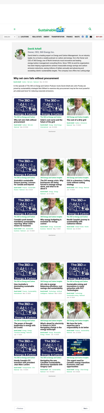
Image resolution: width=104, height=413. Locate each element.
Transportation (57, 37)
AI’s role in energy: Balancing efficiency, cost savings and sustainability (51, 286)
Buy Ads (99, 37)
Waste (77, 37)
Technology (52, 291)
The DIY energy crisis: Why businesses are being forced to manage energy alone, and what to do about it (51, 184)
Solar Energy (58, 125)
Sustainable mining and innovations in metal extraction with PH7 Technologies (77, 287)
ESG (76, 187)
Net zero (30, 82)
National (36, 82)
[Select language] (9, 37)
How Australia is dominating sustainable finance (24, 286)
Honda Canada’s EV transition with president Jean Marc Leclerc (24, 362)
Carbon (24, 82)
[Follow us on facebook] (84, 36)
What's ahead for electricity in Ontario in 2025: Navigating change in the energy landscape (52, 326)
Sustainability (32, 291)
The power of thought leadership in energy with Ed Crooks (24, 325)
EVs (33, 367)
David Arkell (17, 82)
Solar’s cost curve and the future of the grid (51, 121)
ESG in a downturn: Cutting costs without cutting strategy (78, 182)
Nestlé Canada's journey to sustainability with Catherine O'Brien (78, 221)
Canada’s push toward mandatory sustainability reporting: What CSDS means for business (24, 222)
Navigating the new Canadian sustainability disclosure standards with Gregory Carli (51, 363)
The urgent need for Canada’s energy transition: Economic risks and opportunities (78, 363)
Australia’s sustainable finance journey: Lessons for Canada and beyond (24, 182)
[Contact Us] (92, 36)
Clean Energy (84, 369)
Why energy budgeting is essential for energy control (50, 221)
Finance (69, 37)
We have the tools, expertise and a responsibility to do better (78, 325)
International (44, 127)
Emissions (84, 123)
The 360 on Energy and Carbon (24, 117)
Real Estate (37, 37)
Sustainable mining (72, 295)
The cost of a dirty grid (76, 120)
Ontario (48, 334)
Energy (46, 37)
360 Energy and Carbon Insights (78, 117)
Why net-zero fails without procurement (36, 78)
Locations (23, 37)
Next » (86, 408)
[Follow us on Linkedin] (88, 36)
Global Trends (79, 226)
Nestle (87, 226)
